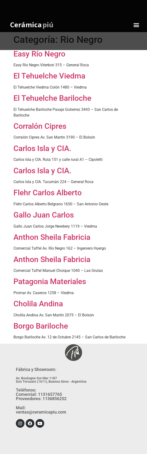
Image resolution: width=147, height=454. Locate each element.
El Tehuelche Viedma (49, 75)
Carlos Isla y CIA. (42, 148)
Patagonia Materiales (49, 281)
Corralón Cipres (39, 126)
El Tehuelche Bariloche (52, 98)
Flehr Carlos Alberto (47, 192)
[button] (136, 25)
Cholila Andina (38, 303)
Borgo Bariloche (40, 326)
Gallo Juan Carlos (43, 214)
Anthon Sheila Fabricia (51, 237)
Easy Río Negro (39, 53)
